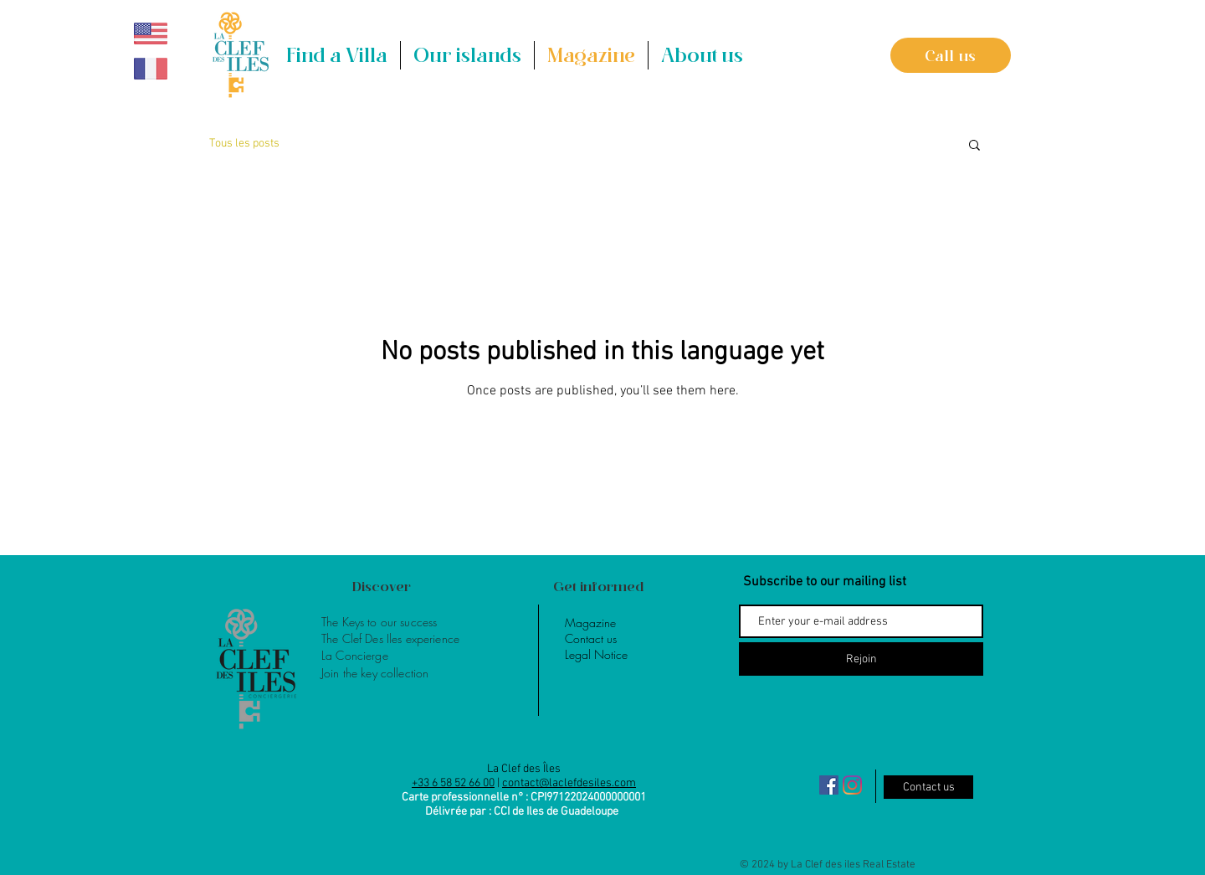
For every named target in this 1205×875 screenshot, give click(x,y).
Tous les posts (244, 143)
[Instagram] (852, 785)
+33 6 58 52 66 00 (453, 783)
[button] (467, 55)
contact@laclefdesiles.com (569, 783)
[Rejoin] (861, 659)
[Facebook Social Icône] (828, 785)
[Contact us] (928, 787)
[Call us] (950, 55)
